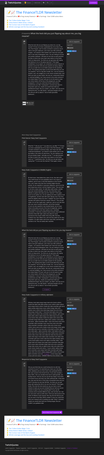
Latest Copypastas (10, 448)
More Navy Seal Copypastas (52, 412)
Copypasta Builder (48, 448)
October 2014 (70, 146)
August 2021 (70, 45)
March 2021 (69, 367)
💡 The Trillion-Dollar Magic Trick (18, 20)
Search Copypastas (32, 448)
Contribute (93, 3)
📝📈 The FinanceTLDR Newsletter (34, 12)
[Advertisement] (52, 121)
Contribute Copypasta (60, 448)
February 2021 (70, 177)
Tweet (69, 51)
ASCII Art (37, 3)
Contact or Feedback (72, 448)
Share (74, 51)
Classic (27, 3)
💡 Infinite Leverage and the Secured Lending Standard (25, 27)
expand (46, 289)
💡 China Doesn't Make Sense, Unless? (20, 23)
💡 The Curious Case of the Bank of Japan (21, 25)
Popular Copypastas (21, 448)
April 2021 (69, 302)
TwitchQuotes (13, 2)
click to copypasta (74, 41)
